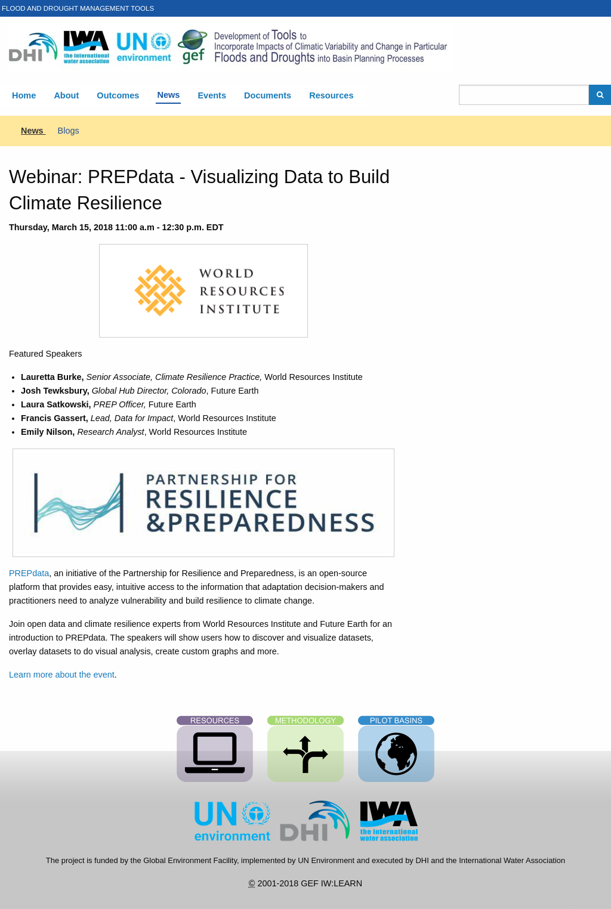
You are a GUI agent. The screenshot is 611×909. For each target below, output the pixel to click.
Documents (267, 95)
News (168, 95)
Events (212, 95)
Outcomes (118, 95)
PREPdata (29, 573)
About (66, 95)
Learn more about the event (62, 674)
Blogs (68, 130)
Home (24, 95)
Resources (331, 95)
